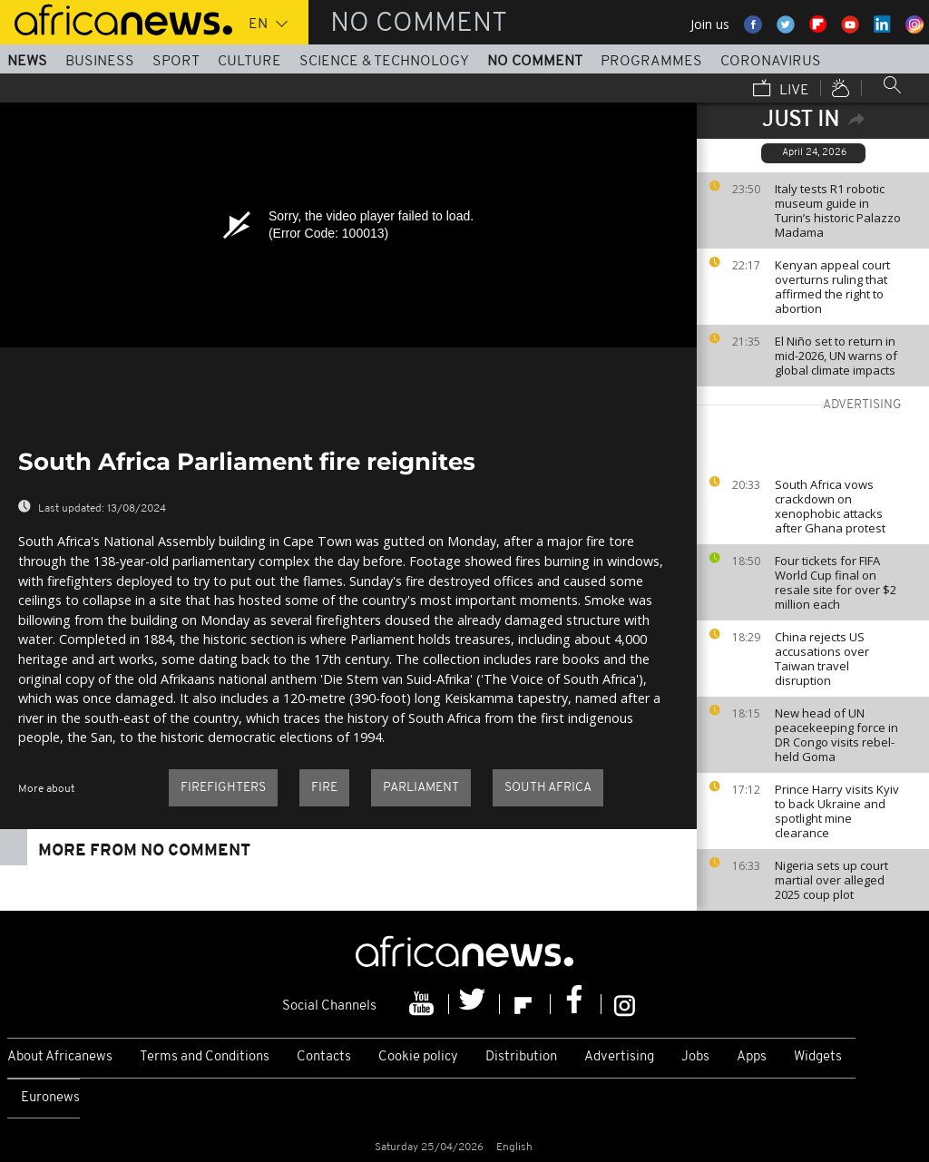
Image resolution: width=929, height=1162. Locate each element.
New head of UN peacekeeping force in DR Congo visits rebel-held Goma (836, 735)
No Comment (534, 61)
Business (99, 61)
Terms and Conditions (204, 1057)
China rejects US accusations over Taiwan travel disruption (822, 659)
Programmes (651, 61)
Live (781, 90)
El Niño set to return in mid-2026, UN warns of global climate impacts (836, 355)
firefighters (223, 788)
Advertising (619, 1057)
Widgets (818, 1057)
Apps (752, 1057)
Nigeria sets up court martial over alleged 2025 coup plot (831, 880)
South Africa (548, 788)
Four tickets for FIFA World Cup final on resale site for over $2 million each (835, 582)
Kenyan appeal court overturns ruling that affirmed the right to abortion (832, 287)
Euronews (50, 1098)
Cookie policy (418, 1057)
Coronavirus (770, 61)
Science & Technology (384, 61)
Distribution (521, 1057)
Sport (176, 61)
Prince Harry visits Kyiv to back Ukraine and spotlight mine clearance (837, 811)
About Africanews (59, 1057)
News (27, 61)
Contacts (324, 1057)
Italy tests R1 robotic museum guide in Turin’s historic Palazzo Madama (838, 210)
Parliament (421, 788)
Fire (324, 788)
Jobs (695, 1057)
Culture (249, 61)
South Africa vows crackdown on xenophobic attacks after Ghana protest (830, 506)
